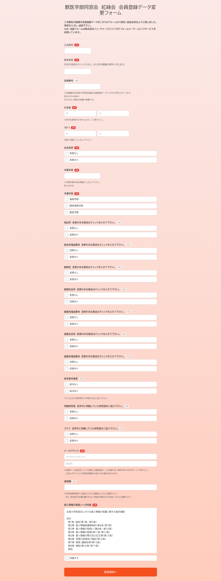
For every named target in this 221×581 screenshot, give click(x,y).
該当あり (71, 391)
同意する (72, 558)
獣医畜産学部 (74, 205)
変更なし (71, 153)
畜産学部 (72, 199)
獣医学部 (72, 212)
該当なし (71, 384)
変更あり (71, 160)
